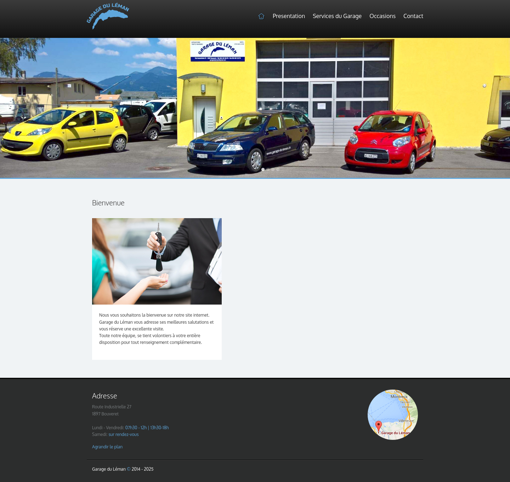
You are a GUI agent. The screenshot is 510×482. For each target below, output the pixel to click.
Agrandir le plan (107, 446)
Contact (413, 15)
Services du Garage (337, 15)
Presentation (289, 15)
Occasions (382, 15)
